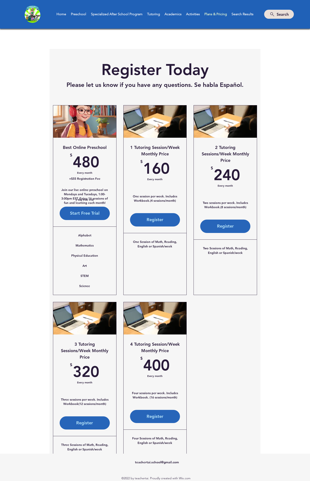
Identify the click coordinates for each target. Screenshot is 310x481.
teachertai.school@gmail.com (157, 462)
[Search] (279, 14)
